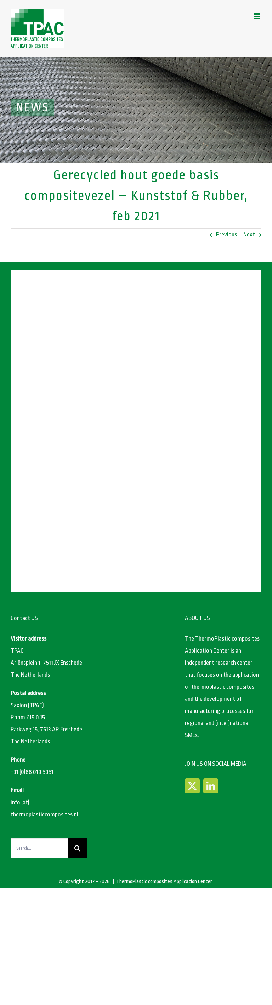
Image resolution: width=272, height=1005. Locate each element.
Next (249, 234)
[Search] (77, 848)
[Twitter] (192, 785)
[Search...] (39, 848)
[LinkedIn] (210, 785)
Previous (226, 234)
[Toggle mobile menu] (257, 16)
